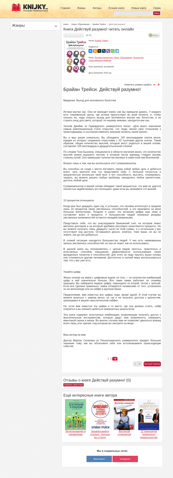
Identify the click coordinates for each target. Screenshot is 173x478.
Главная (65, 8)
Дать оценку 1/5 (66, 35)
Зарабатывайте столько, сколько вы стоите (100, 434)
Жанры (81, 8)
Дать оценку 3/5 (73, 35)
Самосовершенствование (100, 60)
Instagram (125, 459)
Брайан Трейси (99, 24)
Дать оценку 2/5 (70, 35)
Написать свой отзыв (73, 385)
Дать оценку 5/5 (81, 35)
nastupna (114, 359)
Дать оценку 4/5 (77, 35)
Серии (157, 8)
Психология (138, 58)
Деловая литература (104, 58)
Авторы (97, 8)
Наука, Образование (80, 24)
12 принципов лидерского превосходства (148, 434)
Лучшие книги (116, 8)
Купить (155, 35)
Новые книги (138, 8)
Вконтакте (99, 459)
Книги (65, 24)
